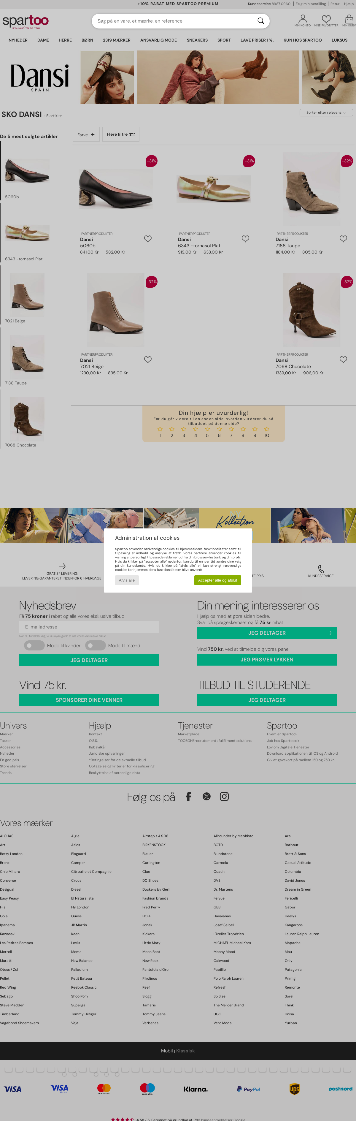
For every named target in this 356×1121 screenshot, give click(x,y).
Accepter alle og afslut (217, 580)
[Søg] (261, 21)
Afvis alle (127, 580)
